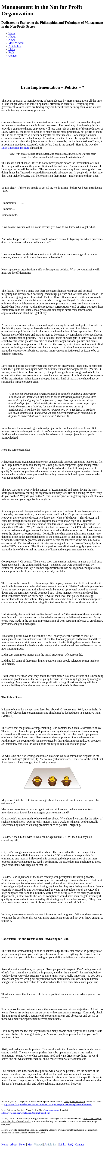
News (11, 39)
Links (11, 49)
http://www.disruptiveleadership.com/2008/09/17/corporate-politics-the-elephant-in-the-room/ (48, 1104)
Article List (14, 46)
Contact (12, 55)
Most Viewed (15, 42)
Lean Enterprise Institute (15, 147)
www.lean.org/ (52, 1110)
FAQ (11, 52)
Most (34, 1144)
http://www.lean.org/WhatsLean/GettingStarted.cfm (25, 1112)
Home (11, 33)
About (12, 36)
